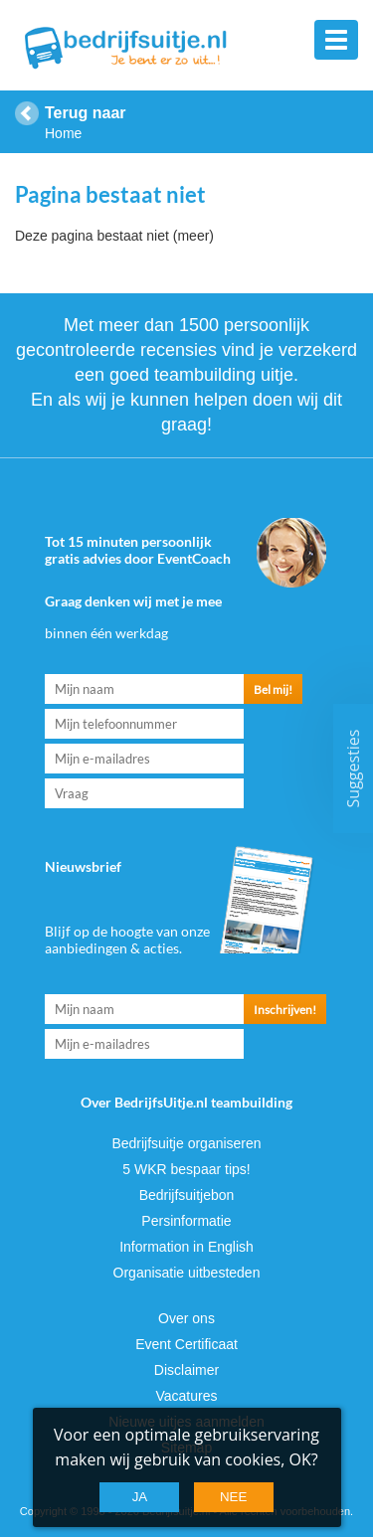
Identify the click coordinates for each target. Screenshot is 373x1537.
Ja (140, 1496)
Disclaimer (186, 1370)
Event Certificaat (186, 1344)
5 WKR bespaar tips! (186, 1169)
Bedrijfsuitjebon (187, 1195)
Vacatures (187, 1396)
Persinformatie (186, 1221)
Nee (233, 1496)
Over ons (186, 1318)
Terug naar (85, 112)
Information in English (186, 1247)
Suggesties (353, 769)
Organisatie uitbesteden (187, 1273)
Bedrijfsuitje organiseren (186, 1143)
